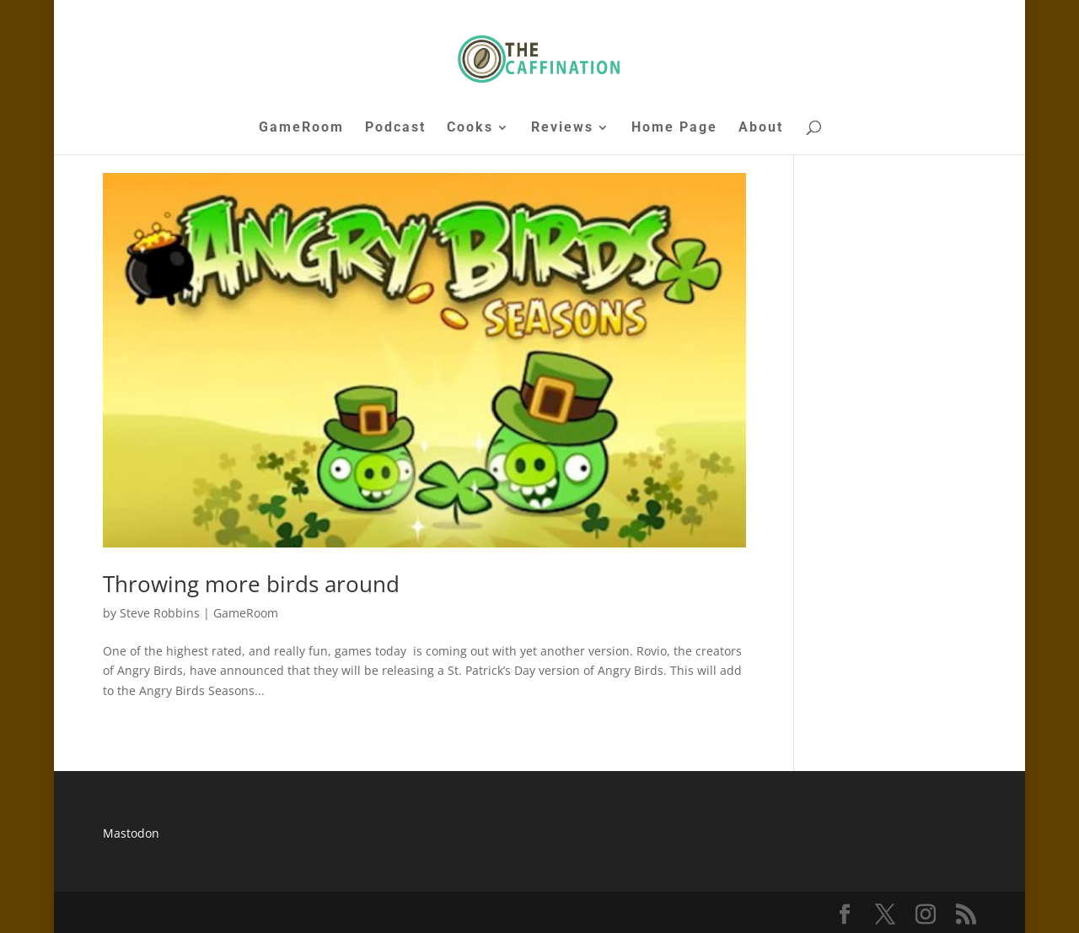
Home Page (674, 128)
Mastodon (131, 833)
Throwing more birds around (251, 584)
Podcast (395, 128)
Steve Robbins (160, 613)
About (760, 128)
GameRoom (301, 128)
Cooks (470, 128)
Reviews (562, 128)
